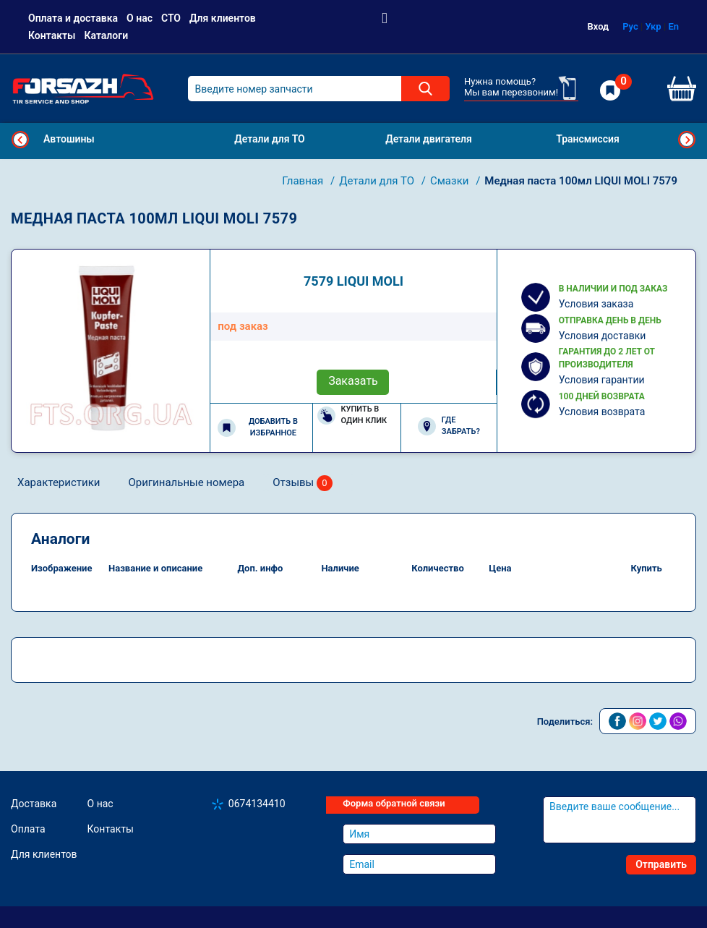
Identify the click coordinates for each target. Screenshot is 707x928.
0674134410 (257, 803)
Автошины (69, 139)
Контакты (51, 35)
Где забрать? (449, 426)
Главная (304, 180)
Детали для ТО (378, 180)
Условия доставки (602, 335)
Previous (20, 139)
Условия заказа (596, 304)
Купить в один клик (352, 415)
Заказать (353, 381)
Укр (653, 26)
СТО (171, 18)
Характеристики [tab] (58, 482)
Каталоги (106, 35)
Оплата (28, 829)
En (673, 26)
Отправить (661, 864)
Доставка (33, 803)
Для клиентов (222, 18)
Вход (598, 26)
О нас (140, 18)
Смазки (450, 180)
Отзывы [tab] (303, 483)
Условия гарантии (602, 380)
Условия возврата (602, 411)
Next (687, 139)
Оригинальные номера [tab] (186, 482)
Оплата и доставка (73, 18)
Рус (630, 26)
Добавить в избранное (258, 427)
